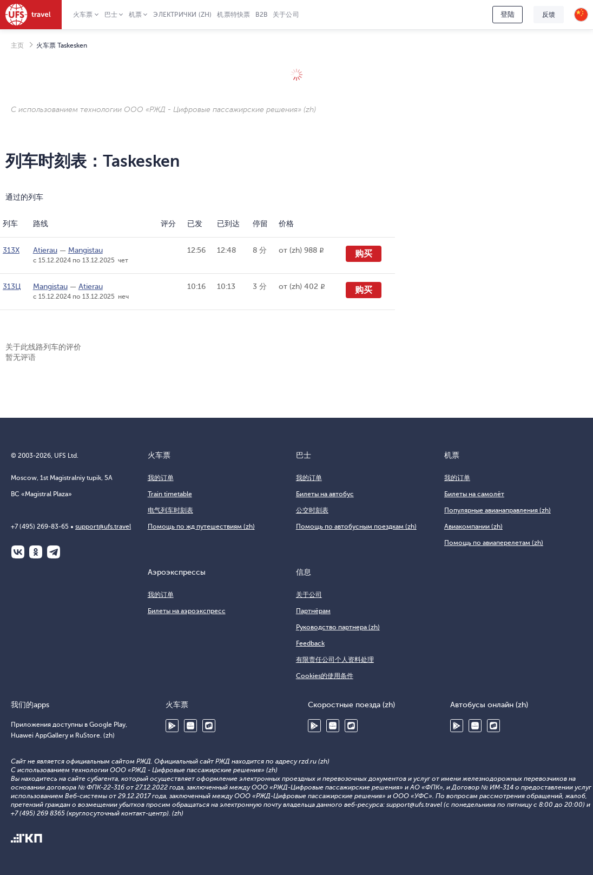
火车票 (83, 14)
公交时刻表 (312, 510)
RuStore (208, 725)
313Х (11, 250)
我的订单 (161, 478)
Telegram (54, 552)
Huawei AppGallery (190, 725)
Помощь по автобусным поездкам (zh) (356, 526)
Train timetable (170, 494)
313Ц (12, 286)
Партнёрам (313, 611)
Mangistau (85, 250)
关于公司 (286, 14)
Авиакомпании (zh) (473, 526)
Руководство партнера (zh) (338, 627)
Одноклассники (36, 552)
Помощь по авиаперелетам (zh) (493, 543)
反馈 (548, 14)
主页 (17, 45)
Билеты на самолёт (474, 494)
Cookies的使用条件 (324, 676)
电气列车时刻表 (170, 510)
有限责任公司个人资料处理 (335, 659)
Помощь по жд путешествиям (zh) (201, 526)
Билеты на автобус (325, 494)
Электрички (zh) (182, 14)
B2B (261, 14)
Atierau (45, 250)
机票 (135, 14)
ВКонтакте (18, 552)
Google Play (172, 725)
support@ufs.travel (103, 526)
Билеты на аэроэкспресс (187, 611)
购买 (363, 254)
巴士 (110, 14)
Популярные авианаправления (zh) (497, 510)
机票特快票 (233, 14)
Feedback (310, 643)
